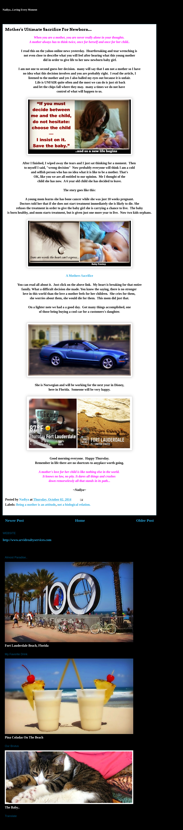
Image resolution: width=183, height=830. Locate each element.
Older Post (145, 520)
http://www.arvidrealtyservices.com (27, 540)
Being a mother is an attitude (36, 504)
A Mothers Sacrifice (79, 275)
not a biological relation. (73, 504)
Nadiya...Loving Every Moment (20, 9)
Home (80, 520)
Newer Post (14, 520)
